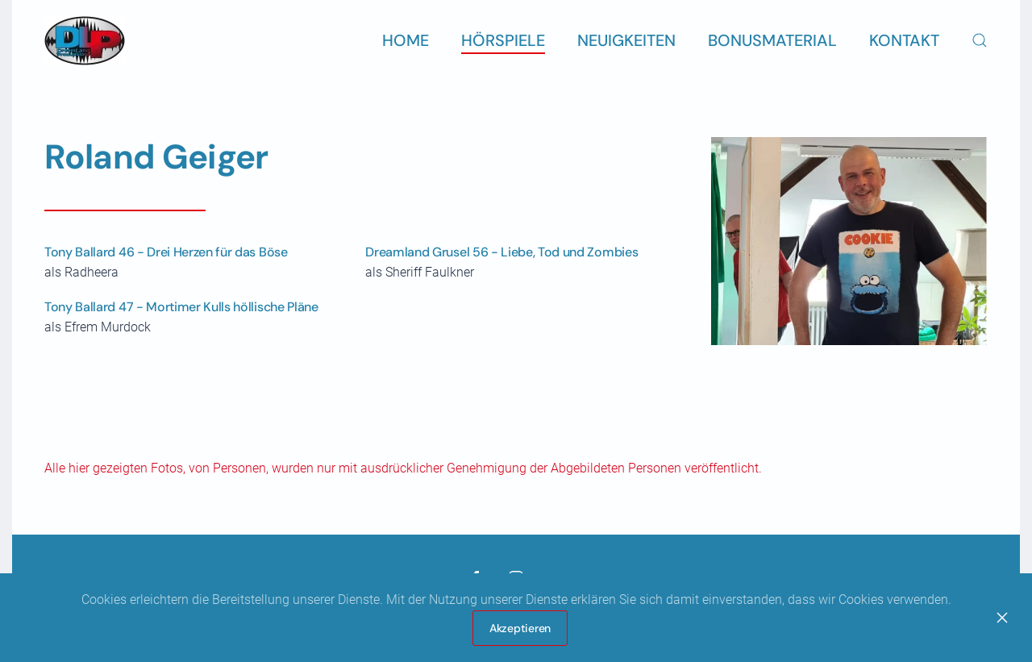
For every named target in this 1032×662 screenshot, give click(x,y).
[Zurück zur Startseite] (84, 40)
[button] (980, 40)
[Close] (1002, 617)
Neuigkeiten (626, 40)
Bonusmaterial (772, 40)
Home (405, 40)
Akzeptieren (520, 628)
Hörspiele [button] (503, 40)
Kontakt (904, 40)
